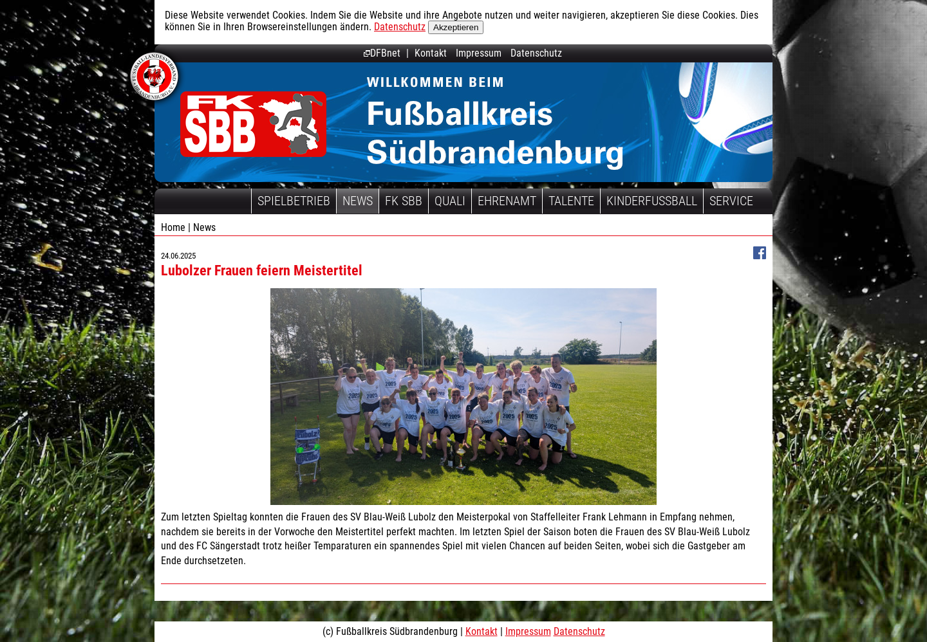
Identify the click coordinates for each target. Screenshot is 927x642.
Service (731, 200)
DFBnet (382, 53)
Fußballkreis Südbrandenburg (253, 124)
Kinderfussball (651, 200)
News (357, 200)
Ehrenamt (507, 200)
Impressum (478, 53)
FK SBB (403, 200)
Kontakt (431, 53)
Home (173, 227)
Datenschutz (400, 27)
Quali (450, 200)
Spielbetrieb (294, 200)
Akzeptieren (455, 27)
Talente (571, 200)
